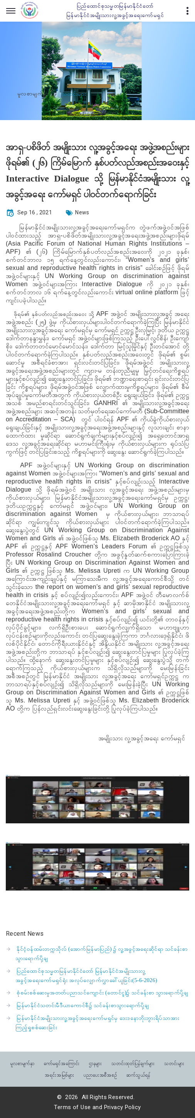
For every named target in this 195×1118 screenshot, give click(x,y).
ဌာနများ (96, 1063)
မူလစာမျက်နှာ (33, 94)
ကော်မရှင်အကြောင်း (62, 1063)
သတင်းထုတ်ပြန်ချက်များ (133, 1063)
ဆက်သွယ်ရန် (138, 1074)
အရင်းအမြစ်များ (59, 1074)
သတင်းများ (174, 1063)
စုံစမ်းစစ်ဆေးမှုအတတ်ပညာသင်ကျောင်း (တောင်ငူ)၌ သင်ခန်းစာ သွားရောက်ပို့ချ (102, 993)
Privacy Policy (122, 1107)
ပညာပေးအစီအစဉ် (101, 1074)
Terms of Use (72, 1107)
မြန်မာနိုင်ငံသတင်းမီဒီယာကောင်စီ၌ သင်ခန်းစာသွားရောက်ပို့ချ (83, 1005)
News (82, 212)
